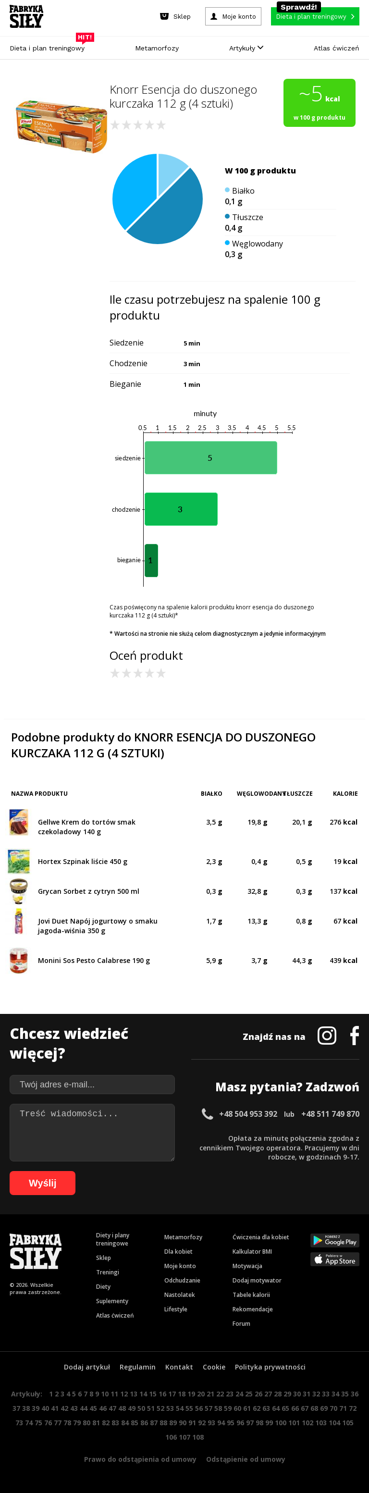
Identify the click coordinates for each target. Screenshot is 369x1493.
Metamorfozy (157, 48)
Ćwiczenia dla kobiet (261, 1237)
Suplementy (112, 1301)
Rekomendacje (253, 1309)
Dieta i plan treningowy (49, 45)
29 (287, 1393)
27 (268, 1393)
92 (202, 1422)
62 (256, 1408)
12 (124, 1393)
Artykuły (246, 48)
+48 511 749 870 (330, 1114)
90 (182, 1422)
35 (345, 1393)
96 (240, 1422)
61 (247, 1408)
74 (29, 1422)
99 (269, 1422)
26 (258, 1393)
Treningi (107, 1272)
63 (266, 1408)
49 (131, 1408)
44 (83, 1408)
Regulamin (138, 1366)
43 (74, 1408)
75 (38, 1422)
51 (151, 1408)
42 (64, 1408)
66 (295, 1408)
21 (210, 1393)
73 (19, 1422)
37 (16, 1408)
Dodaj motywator (257, 1280)
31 (306, 1393)
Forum (241, 1324)
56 (199, 1408)
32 (316, 1393)
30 (297, 1393)
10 (105, 1393)
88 (163, 1422)
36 (354, 1393)
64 (276, 1408)
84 (125, 1422)
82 (106, 1422)
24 (239, 1393)
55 (189, 1408)
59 (228, 1408)
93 (211, 1422)
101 (294, 1422)
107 (184, 1437)
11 (114, 1393)
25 (249, 1393)
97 (250, 1422)
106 (171, 1437)
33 (326, 1393)
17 (172, 1393)
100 (280, 1422)
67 (304, 1408)
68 (314, 1408)
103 (321, 1422)
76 (48, 1422)
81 (96, 1422)
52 (160, 1408)
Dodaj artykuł (87, 1366)
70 (333, 1408)
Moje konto (180, 1266)
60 (237, 1408)
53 (170, 1408)
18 (181, 1393)
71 (343, 1408)
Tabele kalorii (251, 1295)
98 (259, 1422)
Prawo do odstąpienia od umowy (140, 1459)
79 (77, 1422)
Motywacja (247, 1266)
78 (67, 1422)
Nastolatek (179, 1295)
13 (133, 1393)
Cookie (214, 1366)
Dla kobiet (178, 1251)
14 (143, 1393)
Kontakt (179, 1366)
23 (230, 1393)
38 (26, 1408)
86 (144, 1422)
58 (218, 1408)
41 (55, 1408)
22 (220, 1393)
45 (93, 1408)
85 (134, 1422)
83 (115, 1422)
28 (278, 1393)
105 (348, 1422)
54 (180, 1408)
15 (153, 1393)
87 (154, 1422)
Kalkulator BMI (252, 1251)
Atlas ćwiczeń (336, 48)
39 (35, 1408)
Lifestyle (175, 1309)
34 (335, 1393)
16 (162, 1393)
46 (103, 1408)
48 (122, 1408)
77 (58, 1422)
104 (334, 1422)
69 (324, 1408)
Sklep (103, 1258)
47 (112, 1408)
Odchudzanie (182, 1280)
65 (285, 1408)
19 (191, 1393)
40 (45, 1408)
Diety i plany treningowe (112, 1239)
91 (192, 1422)
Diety (103, 1287)
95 (230, 1422)
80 (86, 1422)
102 (307, 1422)
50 (141, 1408)
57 (208, 1408)
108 (198, 1437)
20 (201, 1393)
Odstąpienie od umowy (245, 1459)
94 (221, 1422)
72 (353, 1408)
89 (173, 1422)
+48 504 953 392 (248, 1114)
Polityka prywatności (270, 1366)
